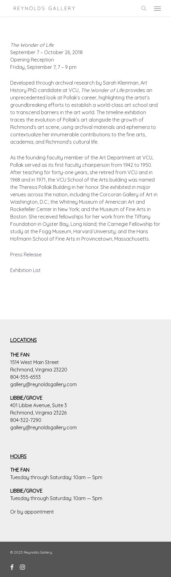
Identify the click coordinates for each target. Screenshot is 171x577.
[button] (157, 8)
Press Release (26, 254)
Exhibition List (25, 270)
